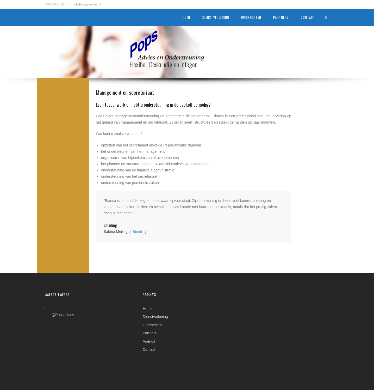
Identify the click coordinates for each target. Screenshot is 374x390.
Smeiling (140, 231)
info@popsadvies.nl (87, 4)
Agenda (149, 341)
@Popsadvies (63, 315)
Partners (281, 17)
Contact (308, 17)
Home (187, 17)
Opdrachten (251, 17)
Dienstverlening (215, 17)
